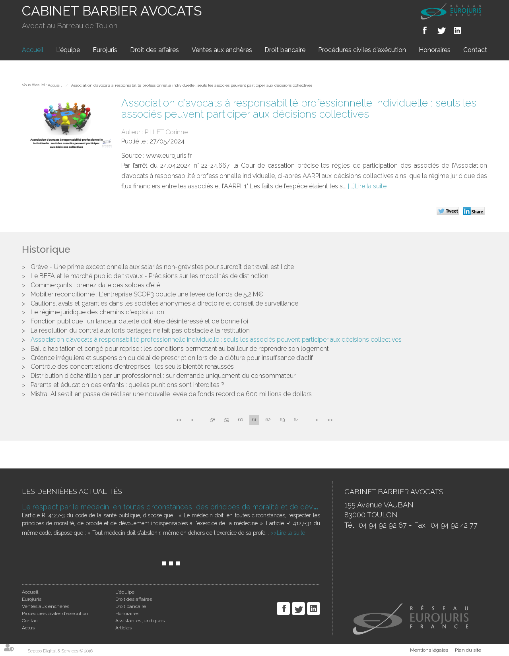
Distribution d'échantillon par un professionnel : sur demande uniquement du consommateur (163, 375)
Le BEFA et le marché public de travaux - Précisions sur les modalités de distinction (149, 276)
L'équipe (68, 50)
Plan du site (468, 650)
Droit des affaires (154, 50)
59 (226, 419)
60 (240, 419)
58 (212, 419)
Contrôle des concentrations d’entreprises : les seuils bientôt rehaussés (132, 366)
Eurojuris (105, 50)
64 (296, 419)
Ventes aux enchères (222, 50)
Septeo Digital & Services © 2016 (60, 651)
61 (254, 419)
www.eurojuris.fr (169, 155)
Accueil (32, 50)
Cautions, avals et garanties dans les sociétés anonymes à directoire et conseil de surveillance (164, 303)
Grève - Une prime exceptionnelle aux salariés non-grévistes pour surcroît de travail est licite (162, 267)
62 (268, 419)
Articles (123, 628)
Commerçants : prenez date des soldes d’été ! (97, 285)
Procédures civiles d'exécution (362, 50)
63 (282, 419)
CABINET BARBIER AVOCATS (112, 11)
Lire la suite (371, 186)
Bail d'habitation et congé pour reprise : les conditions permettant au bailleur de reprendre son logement (180, 348)
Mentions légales (429, 650)
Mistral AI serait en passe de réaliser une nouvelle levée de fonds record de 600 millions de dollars (171, 394)
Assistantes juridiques (140, 620)
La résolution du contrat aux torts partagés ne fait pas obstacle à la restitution (140, 330)
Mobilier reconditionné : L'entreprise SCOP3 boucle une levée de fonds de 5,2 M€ (147, 294)
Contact (475, 50)
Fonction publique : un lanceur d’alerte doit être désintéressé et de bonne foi (139, 321)
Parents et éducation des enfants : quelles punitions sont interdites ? (127, 385)
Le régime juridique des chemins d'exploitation (97, 312)
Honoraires (435, 50)
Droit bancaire (284, 50)
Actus (28, 628)
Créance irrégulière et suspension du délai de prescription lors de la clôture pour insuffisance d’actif (172, 358)
